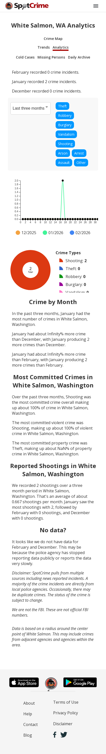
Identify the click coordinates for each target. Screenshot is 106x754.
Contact (30, 724)
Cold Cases (25, 57)
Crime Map (53, 38)
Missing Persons (51, 57)
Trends (43, 47)
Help (27, 714)
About (29, 703)
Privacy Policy (65, 713)
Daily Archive (79, 57)
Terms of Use (65, 702)
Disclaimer (62, 723)
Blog (27, 735)
